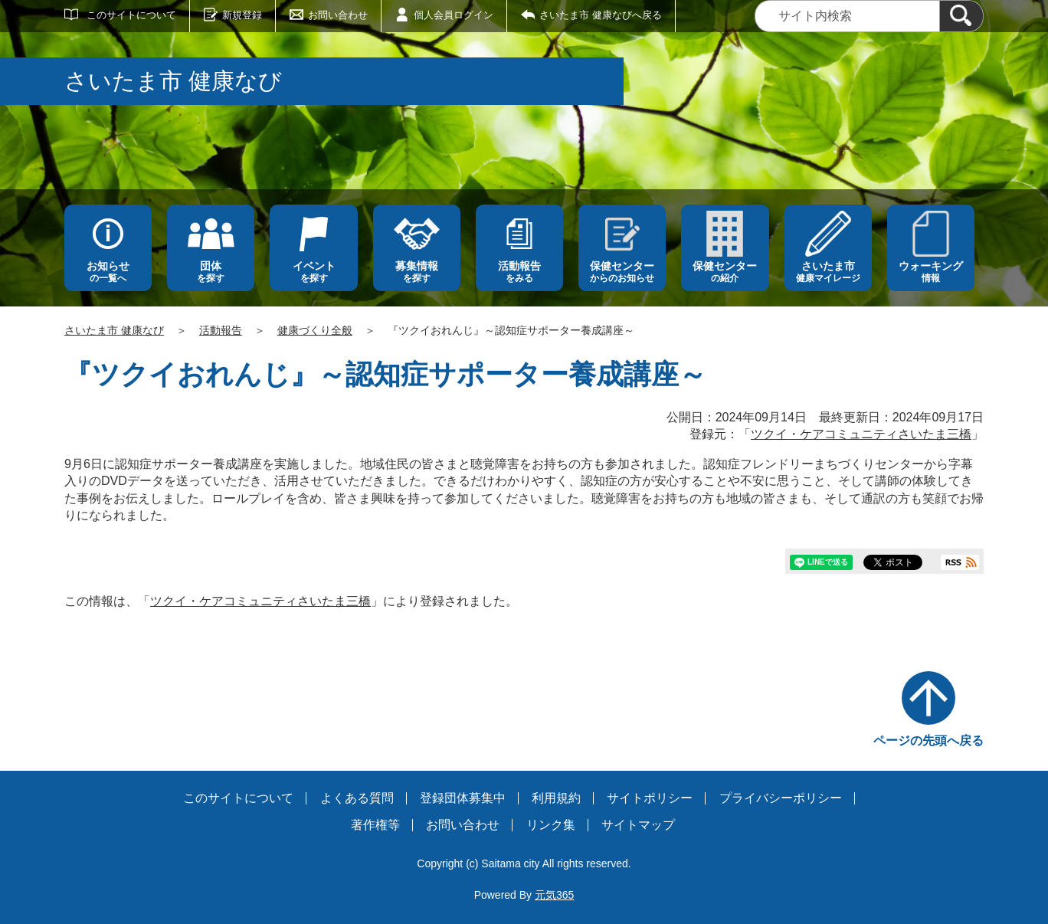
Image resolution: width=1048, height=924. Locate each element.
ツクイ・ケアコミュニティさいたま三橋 (861, 434)
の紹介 (724, 271)
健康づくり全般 (314, 330)
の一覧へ (108, 271)
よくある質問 (357, 797)
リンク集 (550, 824)
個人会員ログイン (453, 15)
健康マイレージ (828, 271)
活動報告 (220, 330)
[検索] (961, 16)
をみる (519, 271)
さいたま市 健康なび (114, 330)
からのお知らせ (622, 271)
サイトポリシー (650, 797)
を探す (210, 271)
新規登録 (242, 15)
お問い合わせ (338, 15)
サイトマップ (638, 824)
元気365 (554, 895)
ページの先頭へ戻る (928, 740)
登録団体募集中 (463, 797)
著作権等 (375, 824)
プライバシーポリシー (780, 797)
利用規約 (556, 797)
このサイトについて (131, 15)
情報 (930, 271)
